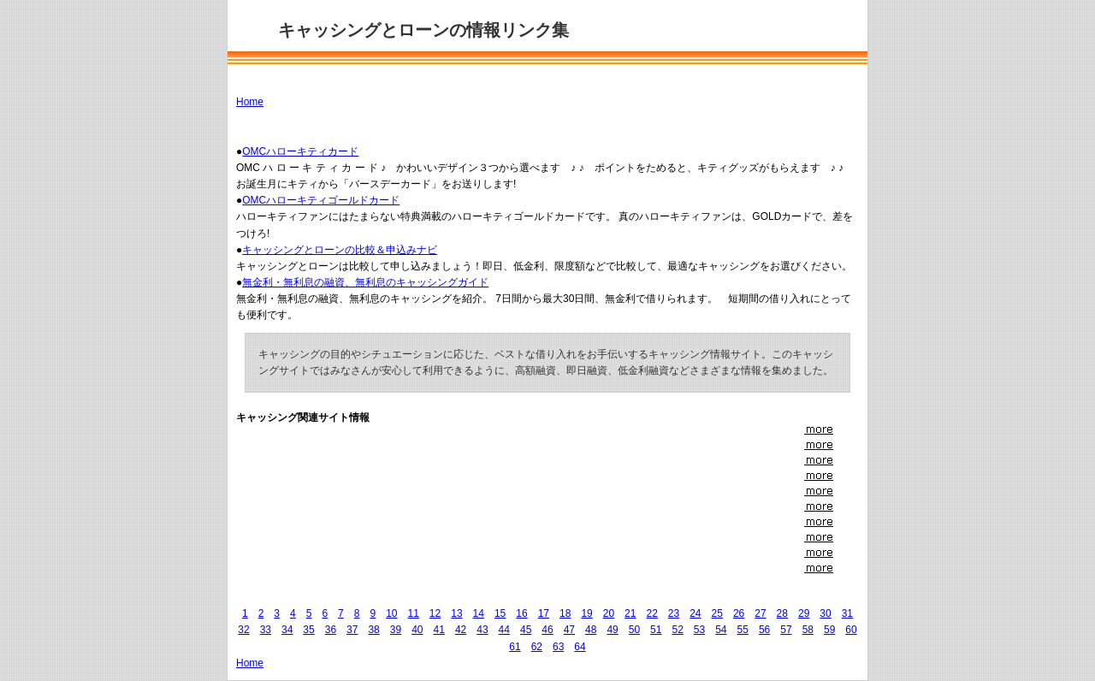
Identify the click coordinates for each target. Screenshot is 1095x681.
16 (521, 613)
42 (460, 630)
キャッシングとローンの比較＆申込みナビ (339, 250)
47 (569, 630)
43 (482, 630)
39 (395, 630)
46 (547, 630)
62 (536, 647)
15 (500, 613)
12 (435, 613)
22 (651, 613)
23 (673, 613)
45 (525, 630)
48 (590, 630)
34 (287, 630)
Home (249, 102)
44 (504, 630)
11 (413, 613)
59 (829, 630)
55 (743, 630)
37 (352, 630)
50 (634, 630)
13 (456, 613)
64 (579, 647)
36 (330, 630)
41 (439, 630)
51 (655, 630)
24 (695, 613)
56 (764, 630)
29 (803, 613)
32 (243, 630)
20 (608, 613)
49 (612, 630)
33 (265, 630)
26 (738, 613)
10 (391, 613)
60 (850, 630)
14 (478, 613)
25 (717, 613)
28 (782, 613)
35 (308, 630)
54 (720, 630)
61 (514, 647)
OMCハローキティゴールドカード (321, 200)
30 (825, 613)
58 (808, 630)
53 (699, 630)
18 (565, 613)
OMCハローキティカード (300, 151)
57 (785, 630)
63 (558, 647)
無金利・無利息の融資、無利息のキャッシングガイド (365, 282)
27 (760, 613)
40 (417, 630)
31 (847, 613)
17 (543, 613)
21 (630, 613)
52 (677, 630)
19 (586, 613)
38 (373, 630)
